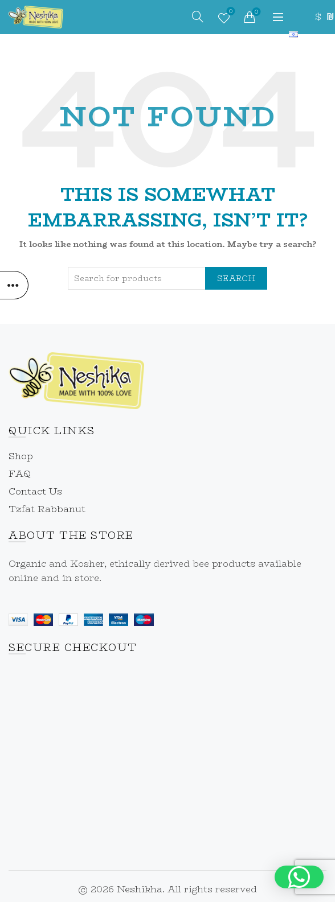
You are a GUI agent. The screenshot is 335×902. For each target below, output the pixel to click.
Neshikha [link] (139, 889)
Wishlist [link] (229, 12)
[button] (299, 877)
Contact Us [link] (35, 491)
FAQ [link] (20, 474)
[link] (36, 16)
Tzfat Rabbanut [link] (47, 509)
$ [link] (318, 17)
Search (236, 278)
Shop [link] (21, 456)
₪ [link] (329, 17)
